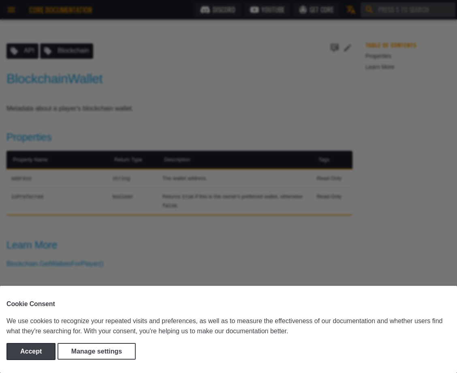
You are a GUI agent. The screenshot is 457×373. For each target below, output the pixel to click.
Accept (31, 351)
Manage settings (96, 351)
